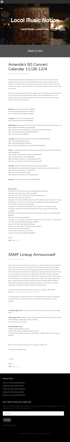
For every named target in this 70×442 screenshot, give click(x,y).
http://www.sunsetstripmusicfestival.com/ (26, 292)
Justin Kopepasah (47, 433)
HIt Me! (7, 420)
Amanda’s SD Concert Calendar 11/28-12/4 (28, 66)
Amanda (26, 74)
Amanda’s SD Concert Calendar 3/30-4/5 (13, 392)
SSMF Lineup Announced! (31, 254)
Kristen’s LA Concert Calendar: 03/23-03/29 (14, 395)
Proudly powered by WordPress (25, 433)
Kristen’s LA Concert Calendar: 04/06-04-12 (14, 383)
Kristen (22, 259)
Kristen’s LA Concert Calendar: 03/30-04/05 (14, 389)
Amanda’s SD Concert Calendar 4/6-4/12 (13, 386)
